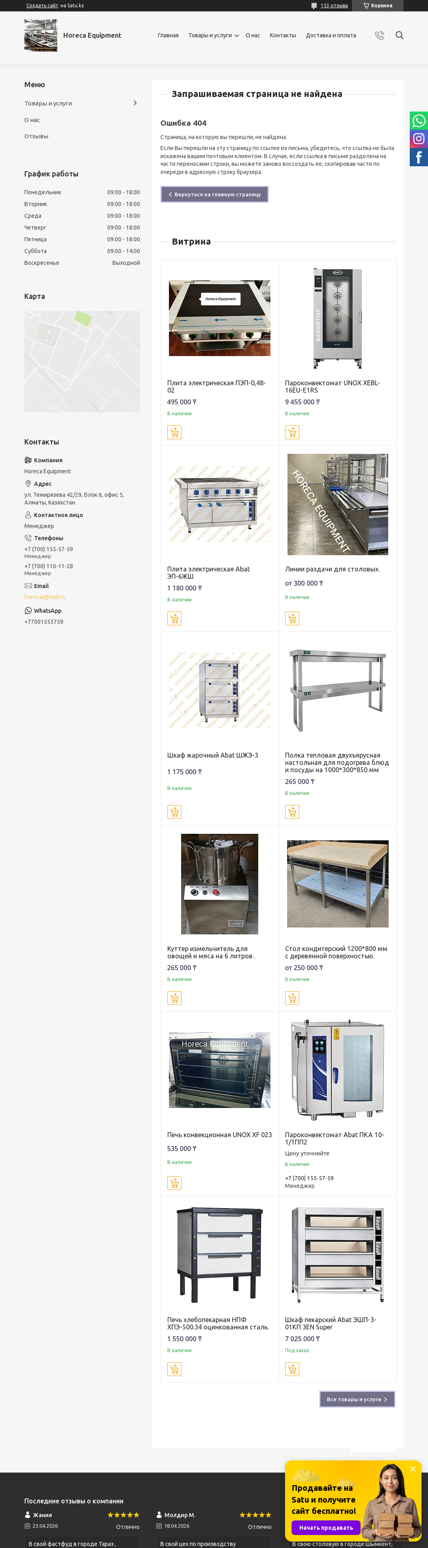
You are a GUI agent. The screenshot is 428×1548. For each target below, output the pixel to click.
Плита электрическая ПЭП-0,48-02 (216, 386)
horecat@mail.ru (45, 597)
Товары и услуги (210, 35)
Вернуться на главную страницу (218, 194)
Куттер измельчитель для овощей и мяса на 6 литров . (211, 952)
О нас (253, 35)
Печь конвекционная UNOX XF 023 (219, 1134)
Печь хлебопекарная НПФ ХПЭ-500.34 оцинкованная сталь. (218, 1323)
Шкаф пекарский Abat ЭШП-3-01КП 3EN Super (330, 1323)
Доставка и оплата (331, 35)
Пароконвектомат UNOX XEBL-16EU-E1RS (332, 386)
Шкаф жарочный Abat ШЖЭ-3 (212, 755)
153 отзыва (334, 5)
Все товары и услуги (354, 1399)
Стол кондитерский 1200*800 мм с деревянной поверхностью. (336, 952)
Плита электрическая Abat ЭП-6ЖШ (208, 572)
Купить (174, 432)
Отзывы (36, 136)
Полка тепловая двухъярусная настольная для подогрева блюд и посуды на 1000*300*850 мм (337, 762)
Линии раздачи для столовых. (332, 569)
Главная (168, 35)
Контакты (283, 35)
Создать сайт (42, 5)
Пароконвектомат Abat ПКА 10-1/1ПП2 (334, 1138)
